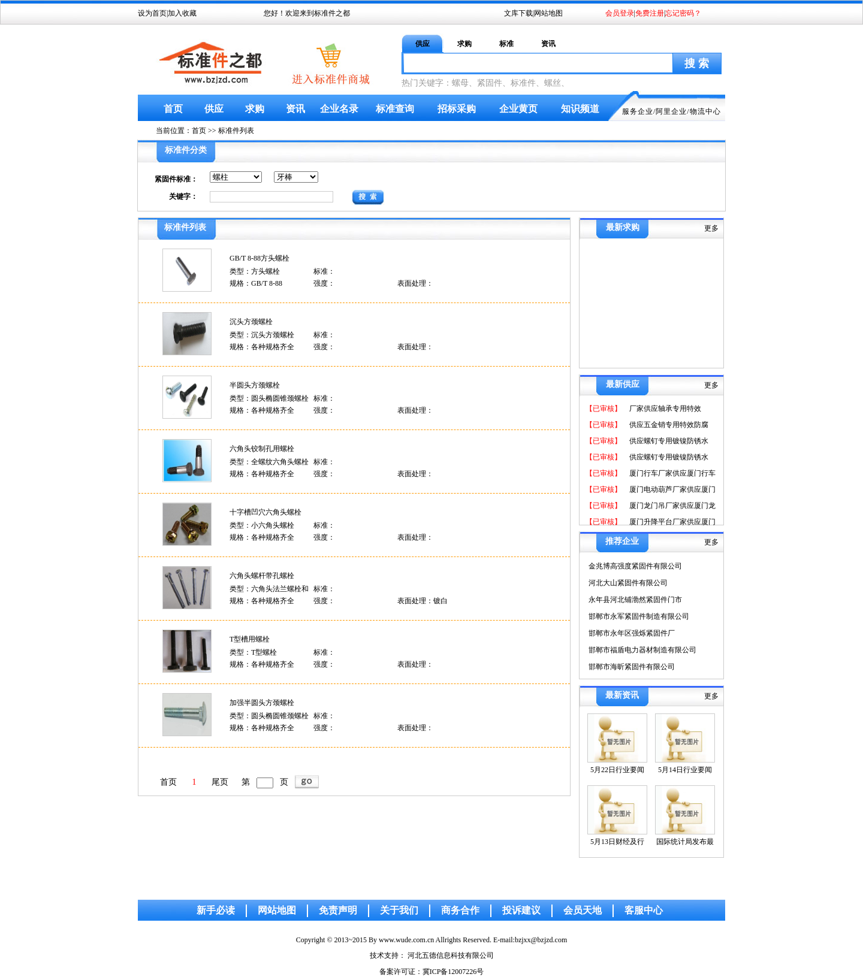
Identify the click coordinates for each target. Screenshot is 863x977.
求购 (464, 44)
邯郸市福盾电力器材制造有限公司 (642, 650)
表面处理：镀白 (422, 601)
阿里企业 (671, 111)
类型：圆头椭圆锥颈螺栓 (269, 398)
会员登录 (619, 13)
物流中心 (705, 111)
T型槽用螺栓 (250, 639)
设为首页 (152, 13)
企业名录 (339, 109)
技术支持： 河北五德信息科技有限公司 (432, 955)
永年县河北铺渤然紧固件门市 (635, 599)
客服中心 (643, 910)
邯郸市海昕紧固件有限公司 (632, 667)
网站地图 (548, 13)
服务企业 (637, 111)
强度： (324, 283)
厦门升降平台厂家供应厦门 (671, 522)
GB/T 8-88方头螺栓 (259, 258)
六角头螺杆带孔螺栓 (262, 575)
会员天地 (582, 910)
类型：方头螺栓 (255, 271)
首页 (173, 109)
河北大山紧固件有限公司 (628, 583)
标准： (324, 271)
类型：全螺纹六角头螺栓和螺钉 (269, 463)
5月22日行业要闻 (617, 770)
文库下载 (518, 13)
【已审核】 (603, 408)
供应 (422, 44)
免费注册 (649, 13)
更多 (711, 228)
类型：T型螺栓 (253, 652)
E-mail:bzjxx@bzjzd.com (530, 940)
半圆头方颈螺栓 (255, 385)
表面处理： (415, 283)
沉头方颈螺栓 (251, 321)
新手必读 (216, 910)
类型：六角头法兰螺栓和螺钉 (269, 590)
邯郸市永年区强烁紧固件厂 (632, 633)
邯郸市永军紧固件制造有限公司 (639, 616)
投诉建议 (521, 910)
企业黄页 (518, 109)
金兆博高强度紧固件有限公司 (635, 566)
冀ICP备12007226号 (453, 971)
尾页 (220, 782)
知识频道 (580, 109)
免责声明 (338, 910)
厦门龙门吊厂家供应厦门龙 (671, 505)
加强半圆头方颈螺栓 (262, 702)
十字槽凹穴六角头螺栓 (265, 512)
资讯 (548, 44)
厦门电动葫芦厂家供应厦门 (671, 489)
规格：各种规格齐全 (262, 347)
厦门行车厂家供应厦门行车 (671, 473)
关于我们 (399, 910)
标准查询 (395, 109)
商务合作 (460, 910)
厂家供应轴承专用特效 (664, 408)
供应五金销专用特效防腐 (667, 425)
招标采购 (456, 109)
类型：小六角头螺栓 (262, 525)
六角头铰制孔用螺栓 (262, 448)
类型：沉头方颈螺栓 (262, 335)
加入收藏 (182, 13)
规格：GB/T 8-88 (256, 283)
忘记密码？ (683, 13)
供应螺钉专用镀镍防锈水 (667, 441)
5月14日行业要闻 (685, 770)
